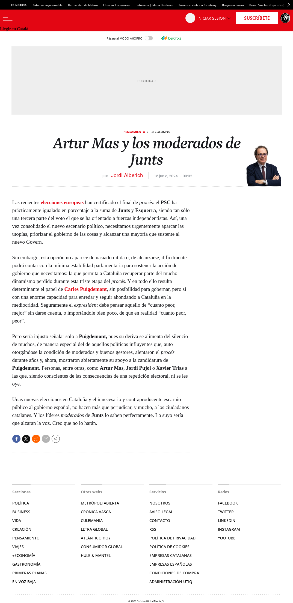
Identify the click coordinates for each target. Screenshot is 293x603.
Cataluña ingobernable (48, 5)
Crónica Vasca (96, 511)
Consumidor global (102, 546)
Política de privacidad (172, 538)
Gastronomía (26, 564)
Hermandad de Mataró (83, 5)
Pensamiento (134, 132)
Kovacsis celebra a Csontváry (198, 5)
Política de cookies (169, 546)
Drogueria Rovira (233, 5)
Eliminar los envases (116, 5)
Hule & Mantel (96, 555)
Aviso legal (161, 511)
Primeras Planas (29, 572)
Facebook (228, 503)
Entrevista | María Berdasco (154, 5)
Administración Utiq (170, 581)
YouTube (226, 538)
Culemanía (92, 520)
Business (21, 511)
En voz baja (24, 581)
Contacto (159, 520)
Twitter (226, 511)
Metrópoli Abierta (100, 503)
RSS (152, 529)
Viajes (18, 546)
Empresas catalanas (170, 555)
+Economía (23, 555)
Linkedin (226, 520)
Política (20, 503)
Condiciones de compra (174, 572)
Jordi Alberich (127, 175)
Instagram (229, 529)
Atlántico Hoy (96, 538)
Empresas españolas (170, 564)
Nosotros (159, 503)
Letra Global (94, 529)
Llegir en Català (14, 28)
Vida (16, 520)
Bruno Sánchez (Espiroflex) (266, 5)
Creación (21, 529)
